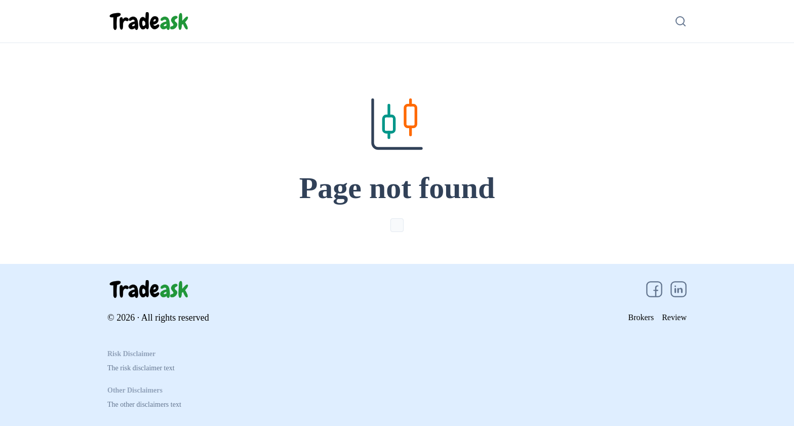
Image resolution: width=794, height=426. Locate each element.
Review (674, 317)
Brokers (641, 317)
